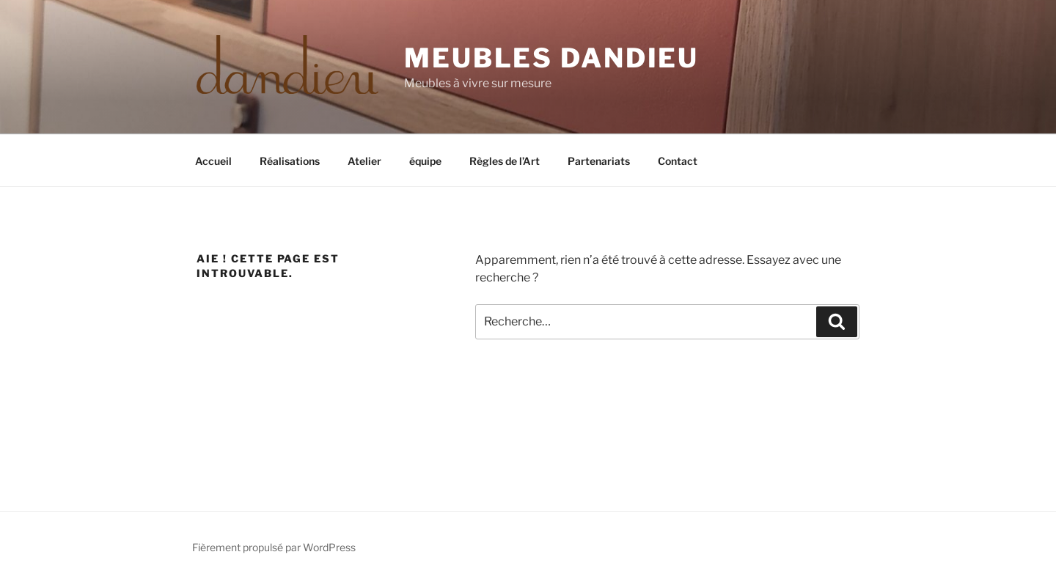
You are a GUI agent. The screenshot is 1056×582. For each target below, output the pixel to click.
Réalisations (290, 161)
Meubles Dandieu (551, 58)
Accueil (213, 161)
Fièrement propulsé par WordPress (274, 547)
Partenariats (599, 161)
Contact (677, 161)
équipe (425, 161)
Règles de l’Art (504, 161)
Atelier (364, 161)
